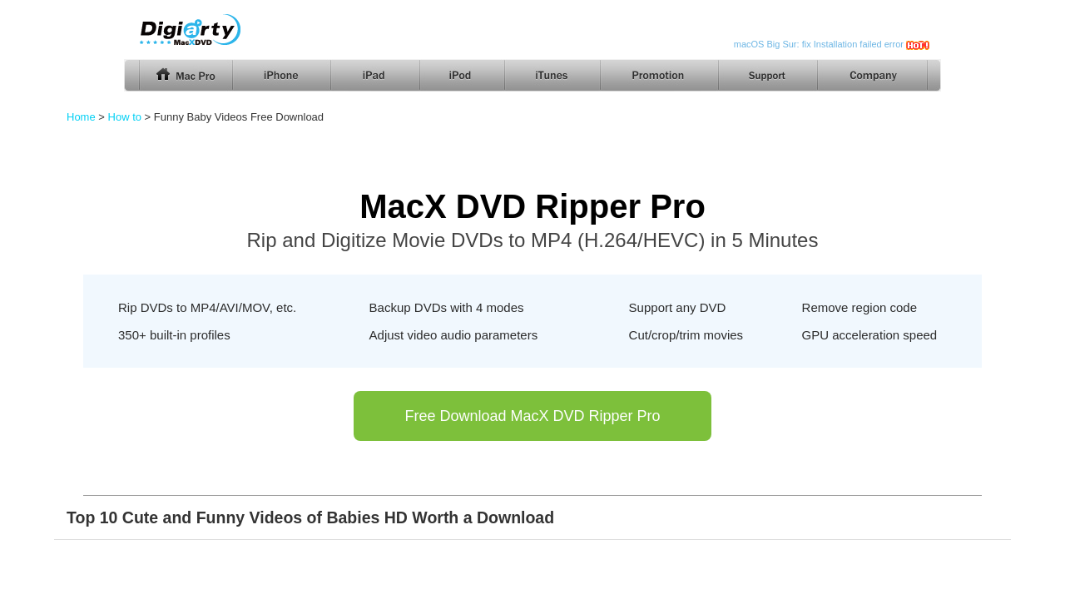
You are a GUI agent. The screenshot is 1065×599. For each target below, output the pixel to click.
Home (81, 117)
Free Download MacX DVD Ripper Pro (532, 416)
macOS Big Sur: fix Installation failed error (819, 44)
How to (124, 117)
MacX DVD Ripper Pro (532, 206)
